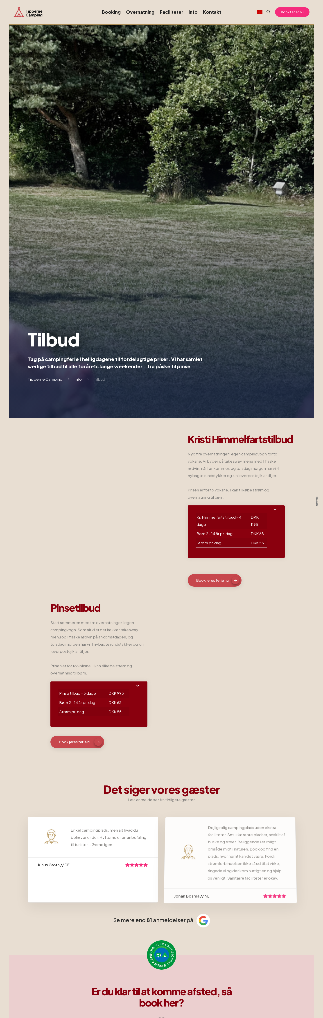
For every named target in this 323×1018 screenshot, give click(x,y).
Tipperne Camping (45, 379)
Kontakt (212, 12)
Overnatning (140, 12)
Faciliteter (171, 12)
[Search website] (266, 12)
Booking (111, 12)
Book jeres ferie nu (217, 580)
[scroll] (317, 509)
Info (193, 12)
